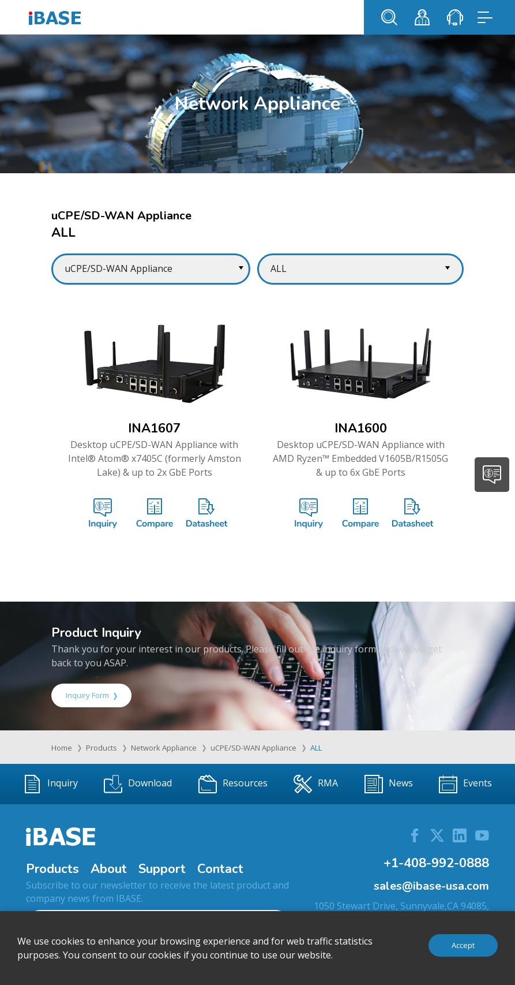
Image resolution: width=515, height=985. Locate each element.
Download (138, 784)
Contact (220, 869)
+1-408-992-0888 (436, 863)
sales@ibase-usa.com (431, 886)
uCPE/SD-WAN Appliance (253, 748)
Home (61, 748)
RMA (316, 784)
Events (465, 784)
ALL (316, 748)
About (109, 869)
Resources (233, 784)
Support (162, 869)
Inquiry (50, 784)
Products (101, 748)
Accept (463, 945)
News (388, 784)
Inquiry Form (91, 695)
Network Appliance (164, 748)
